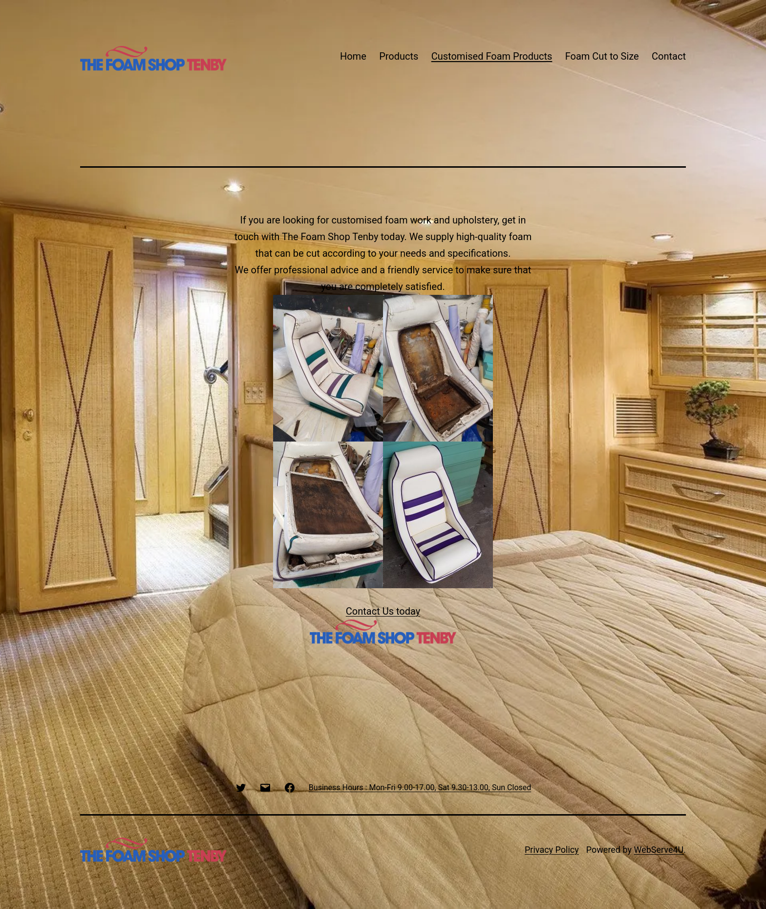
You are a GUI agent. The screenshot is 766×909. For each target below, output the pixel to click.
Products (398, 56)
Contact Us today (383, 611)
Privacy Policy (552, 849)
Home (353, 56)
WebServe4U (658, 849)
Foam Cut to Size (602, 56)
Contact (669, 56)
